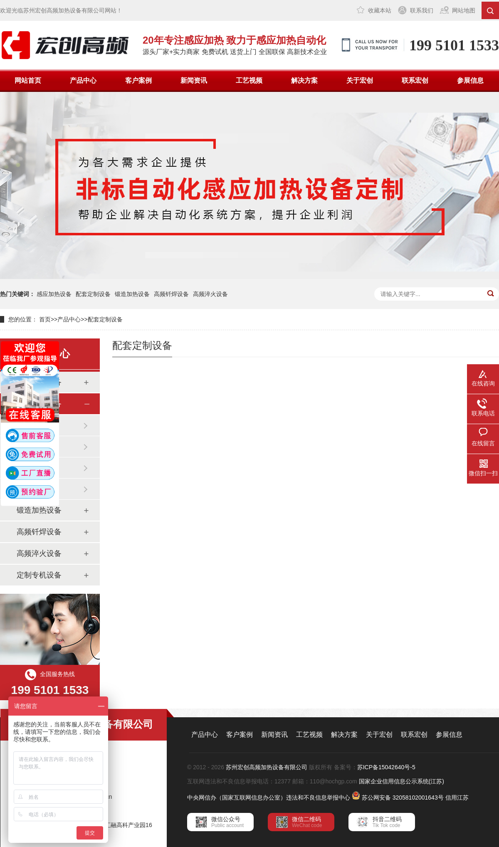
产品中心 (83, 80)
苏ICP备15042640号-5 (386, 767)
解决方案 (304, 80)
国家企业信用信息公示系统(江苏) (401, 781)
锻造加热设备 (132, 294)
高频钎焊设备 (171, 294)
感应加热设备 (54, 294)
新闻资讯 (193, 80)
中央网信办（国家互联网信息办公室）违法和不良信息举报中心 (268, 797)
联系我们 (421, 10)
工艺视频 (249, 80)
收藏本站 (379, 10)
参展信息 (470, 80)
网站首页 (28, 80)
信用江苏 (457, 797)
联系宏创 (415, 80)
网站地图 (463, 10)
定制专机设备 (39, 575)
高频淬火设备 (210, 294)
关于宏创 (359, 80)
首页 (45, 319)
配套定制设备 (93, 294)
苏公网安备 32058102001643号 (403, 797)
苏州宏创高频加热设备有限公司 (266, 767)
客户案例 (138, 80)
